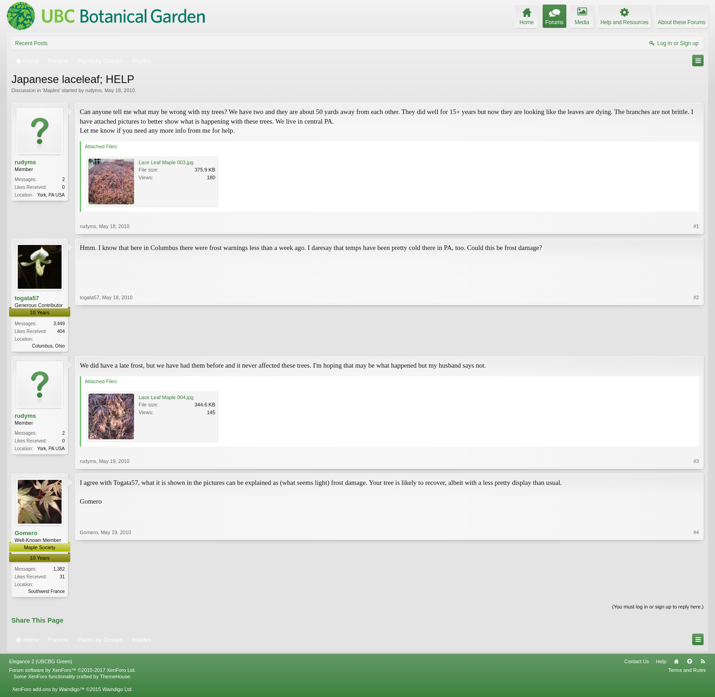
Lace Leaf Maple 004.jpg (166, 398)
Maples (51, 90)
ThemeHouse (115, 678)
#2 (696, 345)
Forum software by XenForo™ (72, 672)
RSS (702, 663)
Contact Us (636, 663)
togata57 (27, 298)
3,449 (59, 323)
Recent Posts (31, 43)
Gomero (26, 534)
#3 (696, 462)
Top (689, 663)
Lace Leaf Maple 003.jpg (166, 162)
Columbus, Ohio (48, 345)
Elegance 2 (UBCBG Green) (40, 663)
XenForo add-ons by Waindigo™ (48, 691)
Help (661, 663)
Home (676, 663)
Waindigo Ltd (116, 691)
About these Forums (681, 22)
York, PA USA (51, 195)
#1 (696, 226)
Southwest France (46, 592)
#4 (696, 591)
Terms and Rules (687, 672)
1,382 (59, 569)
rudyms (93, 90)
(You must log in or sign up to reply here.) (658, 608)
